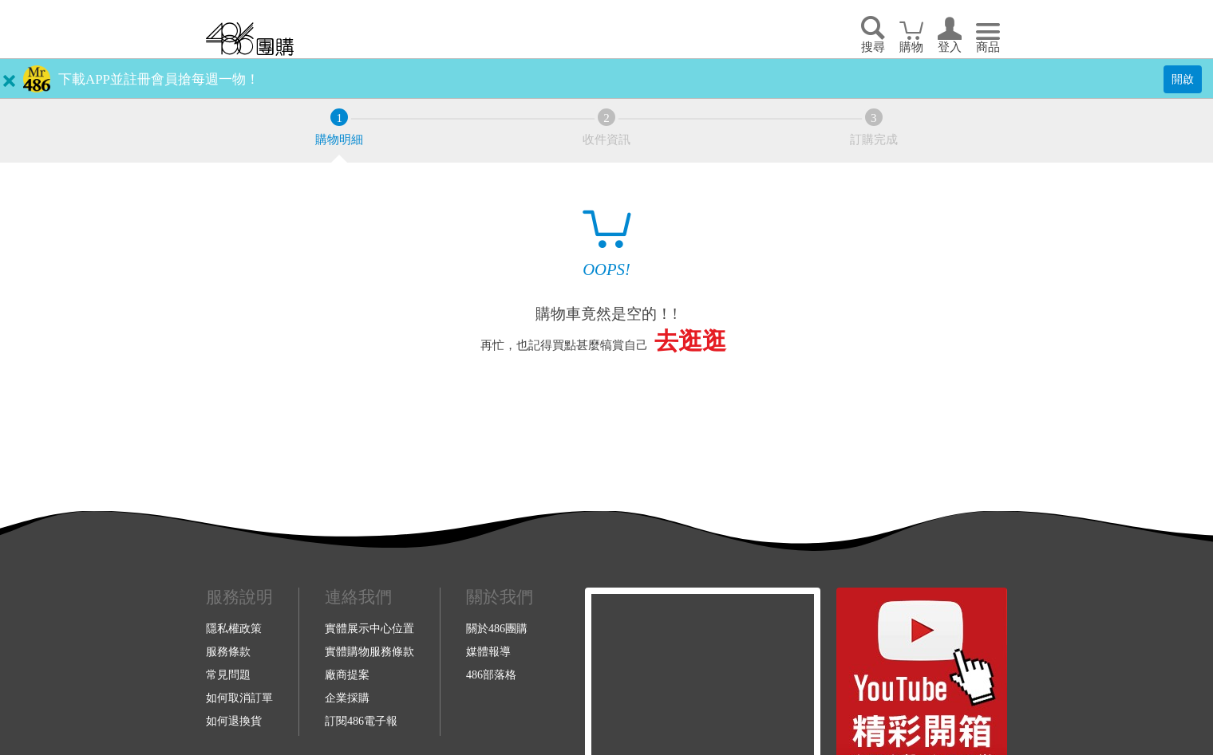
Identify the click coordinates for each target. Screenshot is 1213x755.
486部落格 (491, 674)
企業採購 (347, 697)
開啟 (1183, 79)
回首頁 (250, 38)
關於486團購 (496, 628)
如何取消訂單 (239, 697)
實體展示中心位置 (369, 628)
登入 (950, 47)
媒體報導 (488, 651)
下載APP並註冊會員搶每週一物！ (158, 79)
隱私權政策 (234, 628)
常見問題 (228, 674)
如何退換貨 (234, 720)
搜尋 (873, 47)
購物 (911, 47)
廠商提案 (347, 674)
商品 (988, 47)
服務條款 (228, 651)
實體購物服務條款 (369, 651)
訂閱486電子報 (361, 720)
